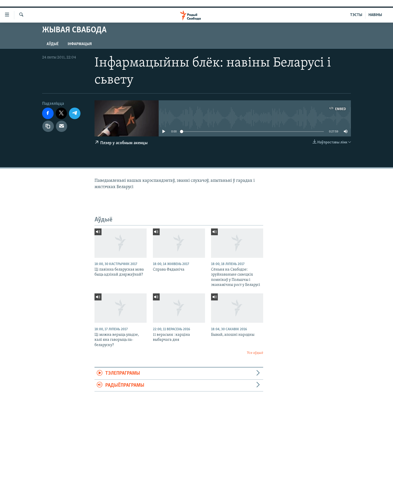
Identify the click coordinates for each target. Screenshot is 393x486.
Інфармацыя (80, 44)
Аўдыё (53, 44)
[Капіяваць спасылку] (48, 126)
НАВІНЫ (375, 15)
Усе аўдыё (255, 353)
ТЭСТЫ (356, 15)
